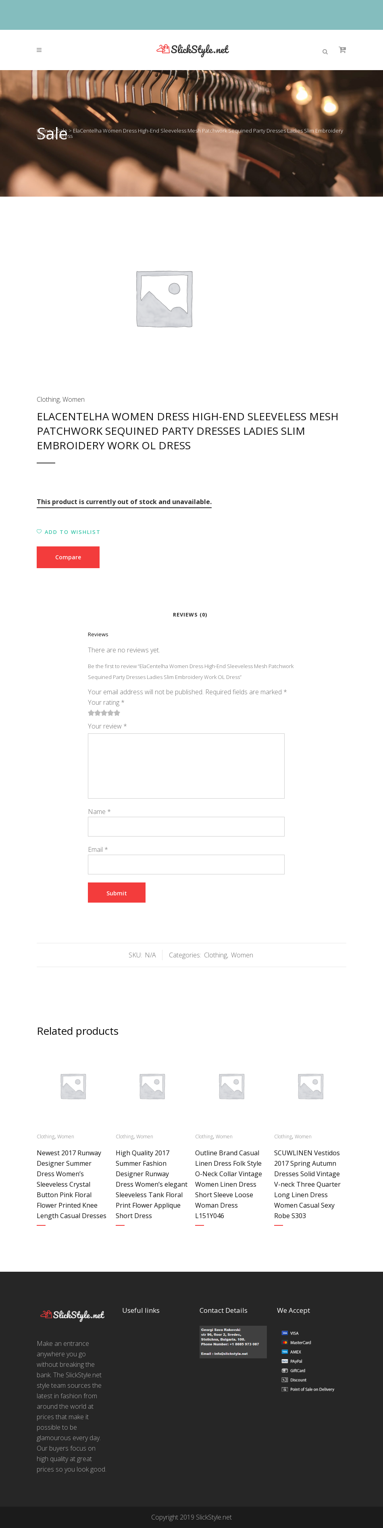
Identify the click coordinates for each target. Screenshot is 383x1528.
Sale (62, 130)
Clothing (48, 399)
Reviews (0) (190, 614)
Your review (107, 726)
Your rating (106, 702)
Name (99, 811)
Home (44, 130)
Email (98, 849)
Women (73, 399)
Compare (68, 557)
